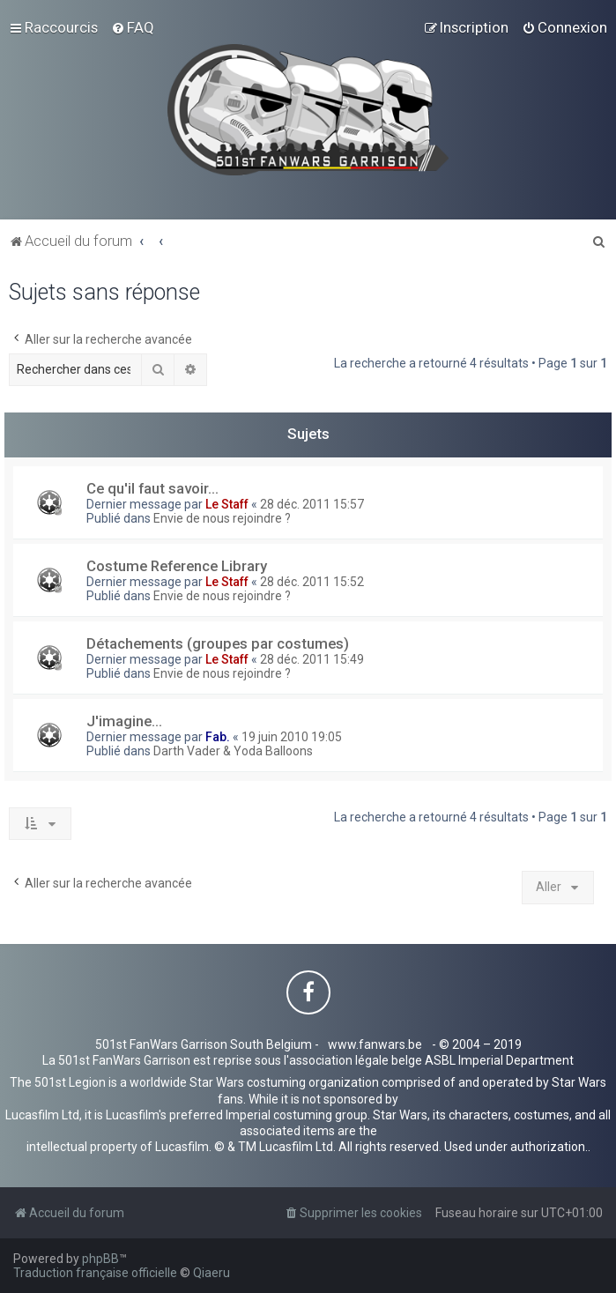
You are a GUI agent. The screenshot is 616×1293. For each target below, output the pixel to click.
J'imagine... (124, 721)
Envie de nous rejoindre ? (222, 518)
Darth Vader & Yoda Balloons (233, 751)
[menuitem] (132, 27)
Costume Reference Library (176, 566)
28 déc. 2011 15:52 (312, 582)
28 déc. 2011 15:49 (312, 659)
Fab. (217, 737)
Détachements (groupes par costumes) (217, 643)
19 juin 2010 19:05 (291, 737)
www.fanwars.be (375, 1044)
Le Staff (227, 504)
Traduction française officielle (95, 1273)
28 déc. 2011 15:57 (312, 504)
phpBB (100, 1259)
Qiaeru (211, 1273)
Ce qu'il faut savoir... (152, 488)
